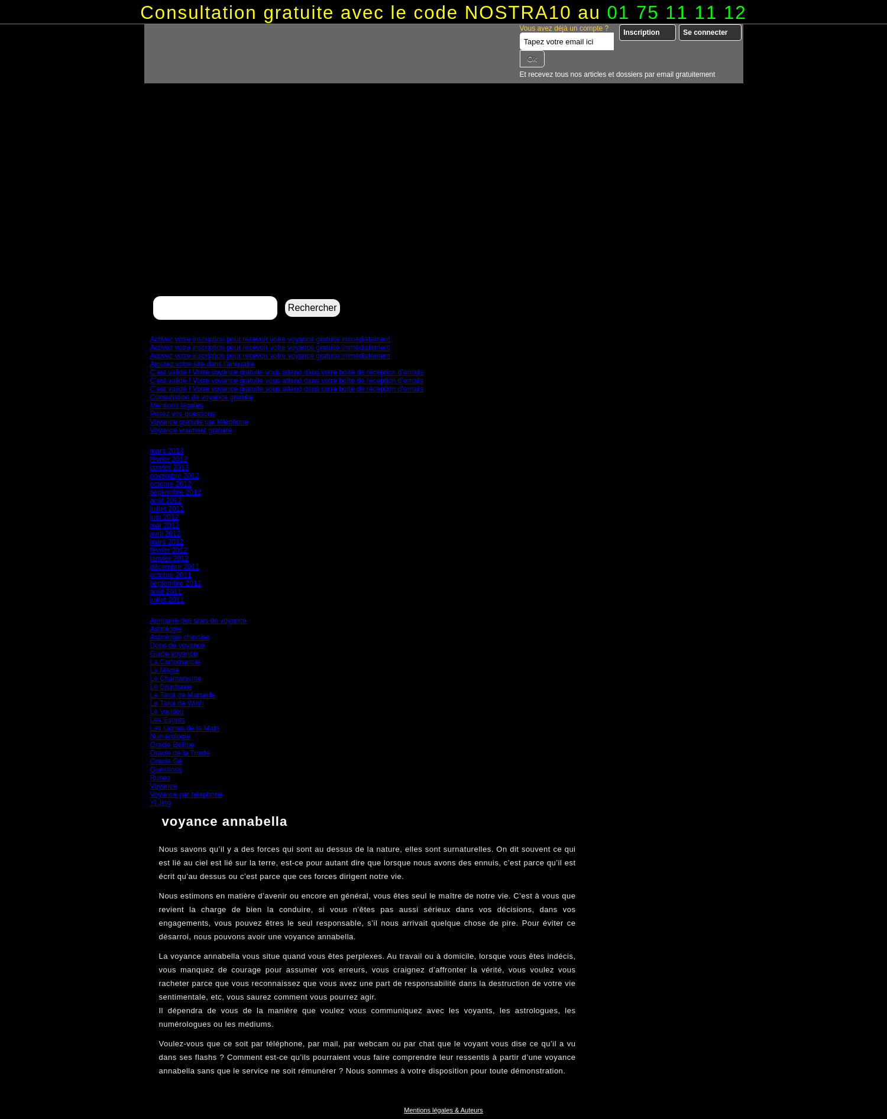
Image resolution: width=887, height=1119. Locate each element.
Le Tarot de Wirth (177, 703)
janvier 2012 (169, 558)
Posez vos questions (182, 414)
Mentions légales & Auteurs (443, 1110)
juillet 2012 (167, 509)
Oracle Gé (166, 761)
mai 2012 (164, 525)
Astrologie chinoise (180, 637)
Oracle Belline (172, 745)
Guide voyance (174, 654)
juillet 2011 (167, 600)
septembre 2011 (176, 583)
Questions (166, 770)
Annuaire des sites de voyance (198, 621)
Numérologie (170, 736)
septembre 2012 (176, 492)
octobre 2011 (171, 575)
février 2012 (168, 550)
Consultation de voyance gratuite (202, 397)
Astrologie (166, 629)
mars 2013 (167, 451)
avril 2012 (165, 534)
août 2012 (166, 501)
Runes (160, 778)
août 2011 (166, 592)
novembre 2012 (174, 476)
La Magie (164, 670)
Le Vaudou (167, 712)
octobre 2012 (171, 484)
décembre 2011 (174, 567)
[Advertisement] (443, 204)
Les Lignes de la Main (184, 728)
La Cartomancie (175, 662)
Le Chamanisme (176, 678)
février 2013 (168, 459)
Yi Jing (160, 803)
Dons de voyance (177, 645)
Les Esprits (167, 720)
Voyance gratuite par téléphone (199, 422)
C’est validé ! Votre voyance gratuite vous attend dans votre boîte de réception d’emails (287, 372)
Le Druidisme (171, 687)
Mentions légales (176, 405)
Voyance (163, 786)
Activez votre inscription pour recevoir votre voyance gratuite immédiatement (270, 339)
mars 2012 (167, 542)
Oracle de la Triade (180, 753)
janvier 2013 (169, 467)
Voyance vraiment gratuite (191, 430)
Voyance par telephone (186, 794)
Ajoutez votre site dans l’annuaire (202, 364)
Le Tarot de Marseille (183, 695)
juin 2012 (164, 517)
